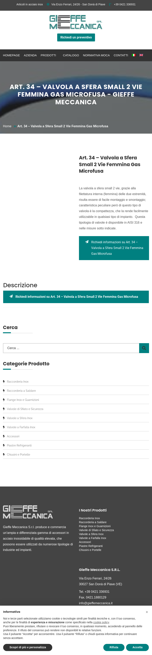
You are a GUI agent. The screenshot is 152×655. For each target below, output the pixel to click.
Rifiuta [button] (114, 647)
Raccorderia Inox (17, 381)
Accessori (13, 436)
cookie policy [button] (101, 622)
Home (7, 126)
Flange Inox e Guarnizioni (23, 399)
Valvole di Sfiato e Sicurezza (25, 409)
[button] (147, 612)
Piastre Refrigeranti (19, 445)
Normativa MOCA (96, 55)
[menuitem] (134, 55)
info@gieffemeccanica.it (96, 603)
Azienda (30, 55)
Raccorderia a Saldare (21, 390)
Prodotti (48, 55)
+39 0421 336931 (122, 4)
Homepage (11, 55)
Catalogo (71, 55)
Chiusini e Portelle (18, 454)
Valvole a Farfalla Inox (21, 427)
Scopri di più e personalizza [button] (28, 647)
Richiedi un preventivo (76, 37)
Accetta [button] (137, 647)
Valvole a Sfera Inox (19, 418)
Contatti (121, 55)
